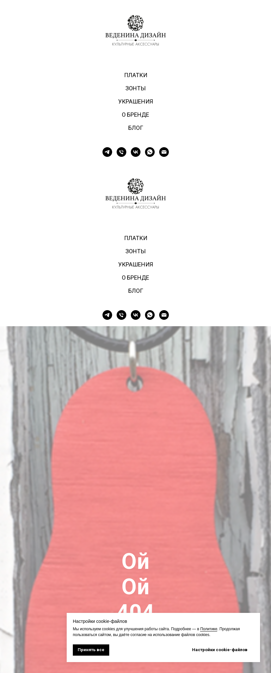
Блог (135, 127)
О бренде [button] (135, 114)
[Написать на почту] (164, 152)
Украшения (135, 101)
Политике (208, 629)
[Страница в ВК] (135, 152)
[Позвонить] (121, 152)
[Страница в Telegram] (107, 152)
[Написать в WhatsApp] (150, 152)
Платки (135, 75)
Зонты (135, 88)
